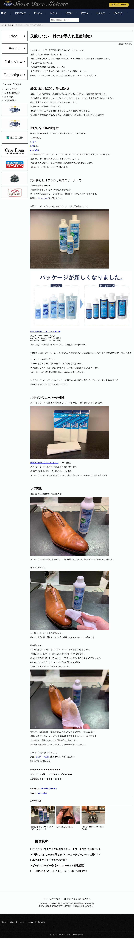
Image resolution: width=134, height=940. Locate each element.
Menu (53, 13)
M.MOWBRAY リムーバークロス (44, 464)
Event (69, 13)
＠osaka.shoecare (49, 790)
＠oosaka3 (42, 795)
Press (84, 13)
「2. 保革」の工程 (41, 758)
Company (41, 924)
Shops (38, 13)
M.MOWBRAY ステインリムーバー (45, 333)
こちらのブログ (42, 200)
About (12, 924)
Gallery (100, 13)
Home (4, 924)
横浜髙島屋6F (10, 102)
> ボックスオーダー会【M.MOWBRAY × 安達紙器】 (57, 867)
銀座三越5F (9, 98)
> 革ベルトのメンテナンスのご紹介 (49, 861)
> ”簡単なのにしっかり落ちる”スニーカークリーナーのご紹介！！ (65, 856)
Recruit (31, 924)
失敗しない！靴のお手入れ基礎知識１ (61, 38)
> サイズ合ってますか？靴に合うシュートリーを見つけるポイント (65, 850)
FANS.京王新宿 (11, 91)
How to (21, 924)
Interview (20, 13)
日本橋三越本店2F (12, 95)
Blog (3, 13)
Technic (117, 13)
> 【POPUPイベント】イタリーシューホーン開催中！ (59, 872)
